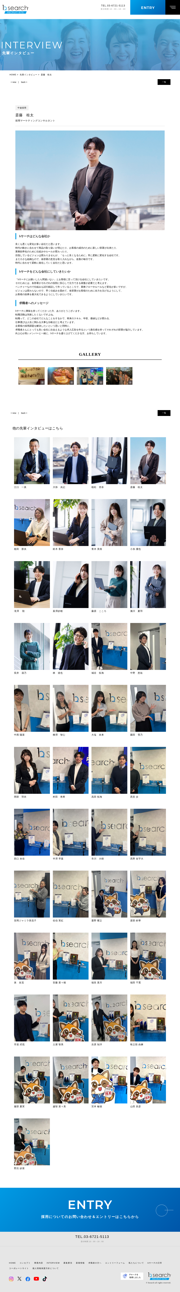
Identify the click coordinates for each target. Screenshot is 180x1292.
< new (13, 82)
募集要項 (68, 1263)
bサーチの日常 (155, 1263)
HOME (12, 1263)
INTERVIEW (53, 1263)
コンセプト (25, 1263)
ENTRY (90, 1204)
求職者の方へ (95, 1263)
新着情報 (80, 1263)
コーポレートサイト (19, 1268)
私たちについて (136, 1263)
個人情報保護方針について (45, 1268)
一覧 (164, 82)
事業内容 (38, 1263)
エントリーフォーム (115, 1263)
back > (24, 82)
